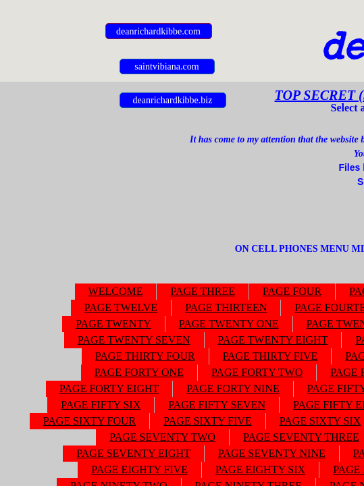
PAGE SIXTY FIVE (207, 421)
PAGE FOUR (292, 291)
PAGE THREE (202, 291)
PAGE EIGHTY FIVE (139, 469)
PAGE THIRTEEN (226, 307)
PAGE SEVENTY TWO (162, 437)
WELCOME (115, 291)
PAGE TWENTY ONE (229, 323)
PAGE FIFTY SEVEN (216, 404)
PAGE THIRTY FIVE (270, 356)
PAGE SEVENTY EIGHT (133, 453)
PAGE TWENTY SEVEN (134, 340)
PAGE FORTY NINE (232, 388)
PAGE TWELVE (120, 307)
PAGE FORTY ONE (139, 372)
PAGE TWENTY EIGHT (273, 340)
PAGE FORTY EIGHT (109, 388)
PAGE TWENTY (113, 323)
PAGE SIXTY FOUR (89, 421)
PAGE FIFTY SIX (100, 404)
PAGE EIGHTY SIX (260, 469)
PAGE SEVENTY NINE (272, 453)
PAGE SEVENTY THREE (301, 437)
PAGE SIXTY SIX (320, 421)
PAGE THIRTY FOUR (145, 356)
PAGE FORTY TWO (257, 372)
